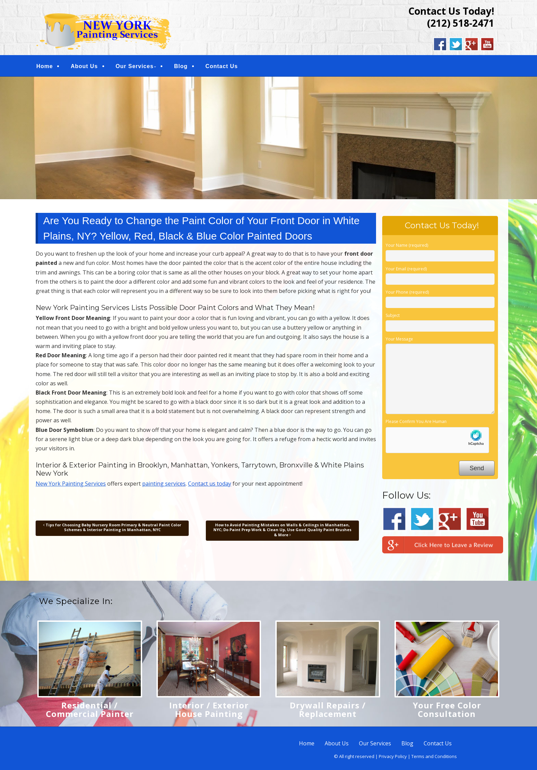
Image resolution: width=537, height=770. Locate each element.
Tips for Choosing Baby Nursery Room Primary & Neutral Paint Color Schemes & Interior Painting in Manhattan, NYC (112, 527)
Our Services (135, 66)
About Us (84, 66)
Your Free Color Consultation (447, 709)
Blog (181, 66)
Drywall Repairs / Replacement (328, 709)
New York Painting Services (71, 483)
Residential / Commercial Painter (90, 709)
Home (44, 66)
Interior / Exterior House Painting (209, 709)
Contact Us (221, 66)
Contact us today (209, 483)
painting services (164, 483)
